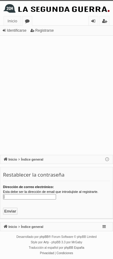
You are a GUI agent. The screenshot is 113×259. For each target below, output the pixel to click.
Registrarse (44, 30)
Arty (46, 242)
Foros (28, 22)
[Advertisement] (56, 95)
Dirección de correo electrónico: (28, 187)
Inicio (12, 21)
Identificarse (17, 30)
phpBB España (74, 247)
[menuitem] (47, 253)
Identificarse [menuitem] (95, 22)
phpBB (44, 236)
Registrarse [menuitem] (105, 22)
